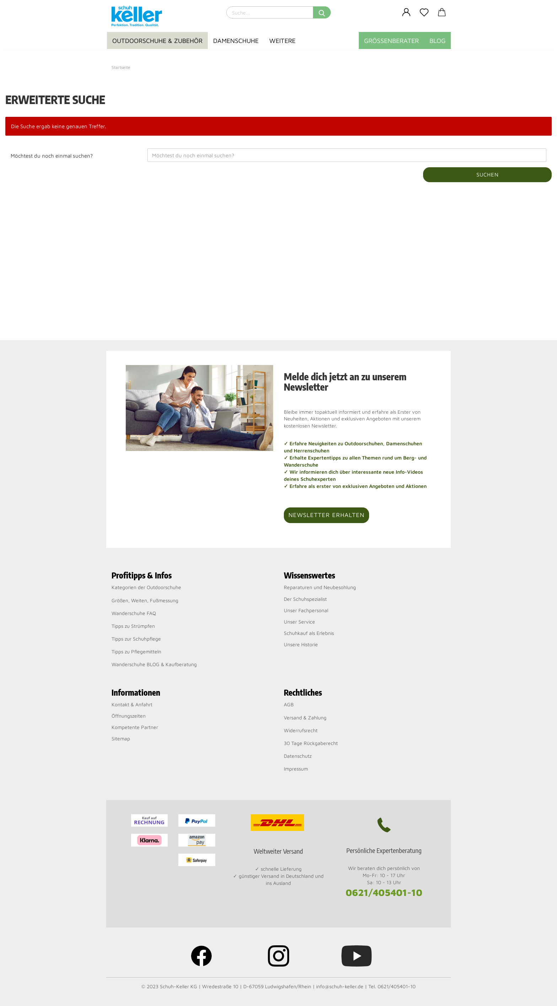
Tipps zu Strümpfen (133, 626)
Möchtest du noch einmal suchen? (52, 156)
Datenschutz (298, 756)
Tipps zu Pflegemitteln (136, 651)
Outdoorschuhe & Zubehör (157, 40)
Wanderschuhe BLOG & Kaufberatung (154, 664)
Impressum (296, 769)
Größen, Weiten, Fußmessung (145, 600)
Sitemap (121, 738)
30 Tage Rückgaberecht (311, 743)
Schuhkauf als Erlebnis (309, 633)
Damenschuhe (236, 40)
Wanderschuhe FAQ (134, 613)
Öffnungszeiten (129, 716)
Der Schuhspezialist (305, 599)
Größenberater (391, 40)
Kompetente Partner (135, 727)
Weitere (282, 40)
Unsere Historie (301, 644)
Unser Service (299, 622)
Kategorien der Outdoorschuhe (146, 587)
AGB (289, 704)
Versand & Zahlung (305, 717)
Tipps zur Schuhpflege (136, 639)
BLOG (437, 40)
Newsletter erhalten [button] (326, 514)
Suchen (487, 175)
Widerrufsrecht (301, 730)
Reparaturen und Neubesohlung (320, 587)
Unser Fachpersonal (306, 610)
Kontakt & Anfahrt (132, 704)
